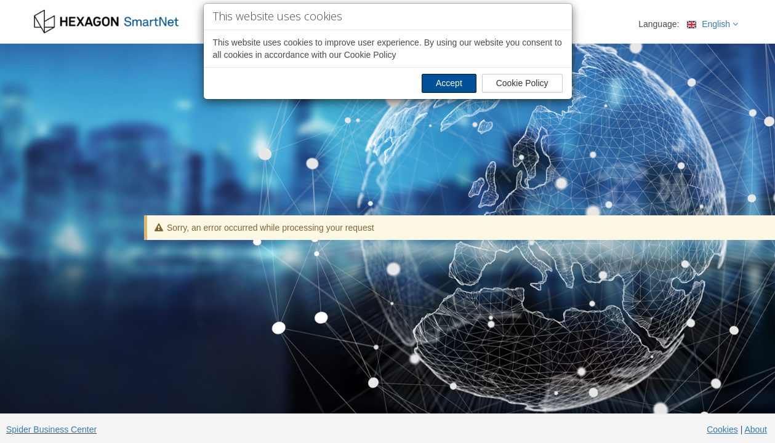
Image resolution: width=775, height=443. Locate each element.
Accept (449, 83)
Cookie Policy (522, 83)
